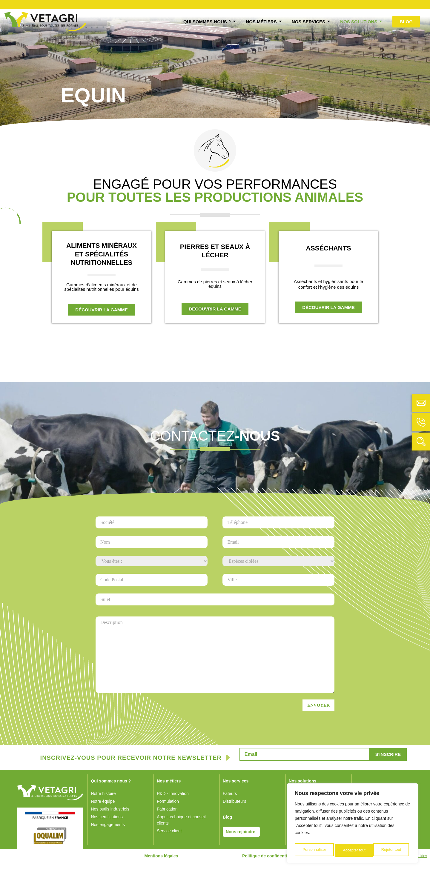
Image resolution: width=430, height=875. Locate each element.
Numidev (420, 868)
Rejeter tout (352, 850)
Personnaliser (314, 850)
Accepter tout (391, 850)
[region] (352, 824)
